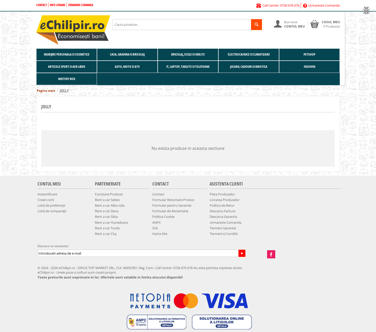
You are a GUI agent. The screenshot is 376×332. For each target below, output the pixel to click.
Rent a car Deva (106, 211)
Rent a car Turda (107, 228)
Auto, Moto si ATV (127, 66)
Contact (41, 5)
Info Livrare (57, 5)
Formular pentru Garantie (171, 205)
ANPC (156, 222)
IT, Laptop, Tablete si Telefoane (188, 66)
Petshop (309, 54)
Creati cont (45, 199)
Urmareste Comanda (321, 5)
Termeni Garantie (223, 228)
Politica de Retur (222, 205)
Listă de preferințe (51, 205)
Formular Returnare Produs (173, 199)
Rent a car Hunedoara (111, 222)
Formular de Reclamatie (170, 211)
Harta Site (159, 233)
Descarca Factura (222, 211)
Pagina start (46, 90)
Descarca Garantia (223, 216)
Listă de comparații (51, 211)
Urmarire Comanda (80, 5)
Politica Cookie (163, 216)
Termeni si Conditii (224, 233)
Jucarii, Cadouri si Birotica (248, 66)
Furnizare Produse (109, 194)
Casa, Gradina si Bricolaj (127, 54)
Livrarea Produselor (225, 199)
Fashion (309, 66)
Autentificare (47, 194)
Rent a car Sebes (107, 199)
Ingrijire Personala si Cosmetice (67, 54)
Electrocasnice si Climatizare (249, 54)
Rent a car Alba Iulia (109, 205)
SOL (155, 228)
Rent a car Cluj (105, 233)
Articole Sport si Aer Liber (66, 66)
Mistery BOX (66, 78)
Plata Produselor (222, 194)
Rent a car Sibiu (106, 216)
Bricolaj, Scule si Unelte (188, 54)
